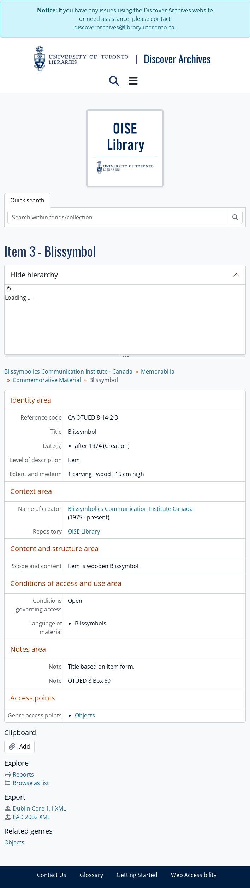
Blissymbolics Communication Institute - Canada (68, 371)
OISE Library (84, 531)
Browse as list (26, 783)
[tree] (125, 320)
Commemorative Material (47, 380)
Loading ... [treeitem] (18, 297)
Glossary (91, 875)
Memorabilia (157, 371)
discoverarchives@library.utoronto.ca (124, 27)
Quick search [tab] (27, 200)
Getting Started (137, 875)
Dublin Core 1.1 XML (35, 808)
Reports (19, 774)
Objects (85, 715)
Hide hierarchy (34, 274)
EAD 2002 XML (27, 817)
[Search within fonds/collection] (117, 217)
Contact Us (51, 875)
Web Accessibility (193, 875)
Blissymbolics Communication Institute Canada (130, 509)
